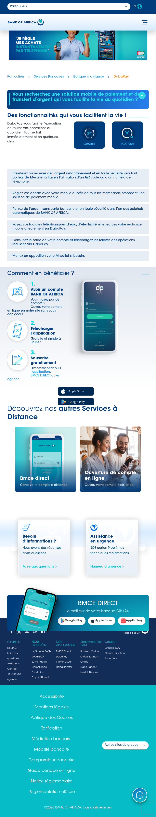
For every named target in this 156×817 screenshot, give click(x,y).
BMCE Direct (63, 651)
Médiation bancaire (52, 739)
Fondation (38, 672)
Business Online (89, 651)
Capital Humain (41, 677)
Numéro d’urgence (107, 566)
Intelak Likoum (64, 662)
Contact (12, 669)
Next (142, 547)
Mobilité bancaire (51, 750)
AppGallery (132, 620)
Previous (14, 547)
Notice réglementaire (52, 781)
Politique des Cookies (51, 718)
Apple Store (101, 621)
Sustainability (39, 662)
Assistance (13, 664)
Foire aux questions (40, 566)
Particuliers (15, 76)
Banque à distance (88, 76)
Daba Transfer (64, 667)
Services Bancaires (49, 76)
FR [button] (138, 6)
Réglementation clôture (51, 792)
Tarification (51, 728)
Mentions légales (52, 707)
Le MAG (12, 648)
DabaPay (121, 76)
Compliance (39, 667)
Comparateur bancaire (51, 760)
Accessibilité (52, 697)
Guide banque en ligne (51, 771)
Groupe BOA (112, 648)
